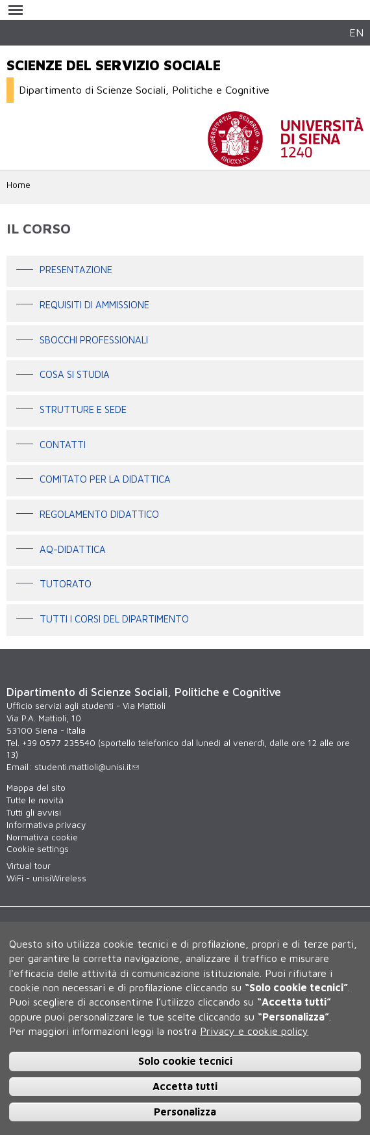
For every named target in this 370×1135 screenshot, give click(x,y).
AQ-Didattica (73, 549)
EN (356, 32)
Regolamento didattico (99, 514)
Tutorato (66, 584)
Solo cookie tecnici (185, 1061)
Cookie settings (37, 849)
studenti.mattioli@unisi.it (86, 767)
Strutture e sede (83, 409)
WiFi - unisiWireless (46, 878)
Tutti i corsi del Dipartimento (114, 618)
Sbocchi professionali (94, 339)
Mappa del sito (36, 787)
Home (18, 185)
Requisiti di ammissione (94, 304)
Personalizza (185, 1111)
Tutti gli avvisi (33, 812)
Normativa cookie (42, 837)
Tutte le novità (35, 800)
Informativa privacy (46, 825)
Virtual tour (28, 866)
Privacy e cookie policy (254, 1031)
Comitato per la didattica (105, 479)
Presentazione (76, 270)
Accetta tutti (185, 1086)
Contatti (63, 444)
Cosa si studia (75, 375)
